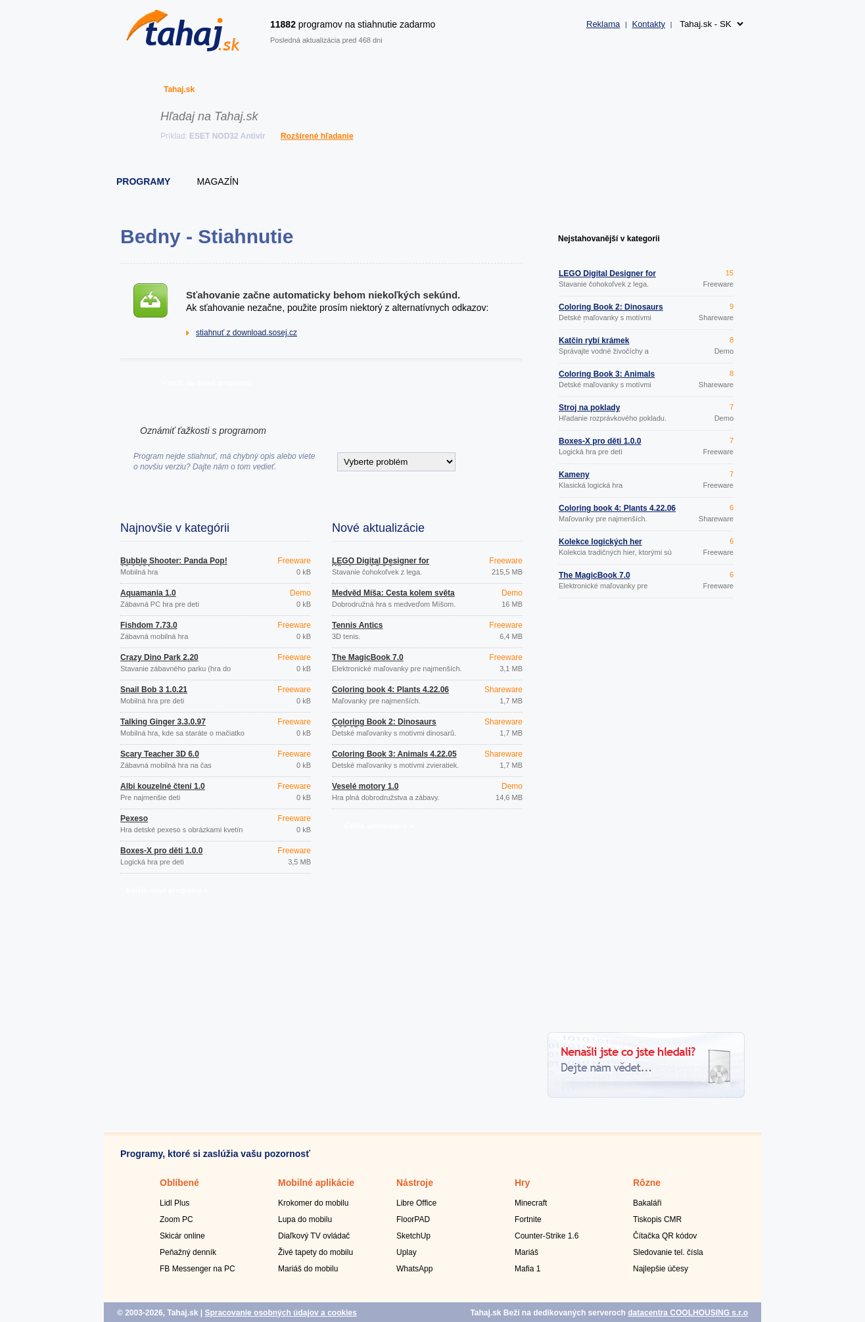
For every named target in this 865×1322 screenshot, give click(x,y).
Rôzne (647, 1182)
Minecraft (531, 1203)
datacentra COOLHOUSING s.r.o (688, 1312)
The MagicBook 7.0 (368, 657)
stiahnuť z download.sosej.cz (246, 332)
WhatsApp (414, 1268)
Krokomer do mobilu (313, 1203)
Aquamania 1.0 (148, 593)
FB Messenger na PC (197, 1268)
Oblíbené (179, 1182)
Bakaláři (647, 1203)
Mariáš (526, 1252)
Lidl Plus (174, 1203)
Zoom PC (176, 1219)
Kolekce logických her (600, 541)
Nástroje (414, 1182)
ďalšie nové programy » (167, 890)
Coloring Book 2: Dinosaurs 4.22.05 (384, 725)
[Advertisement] (646, 817)
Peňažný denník (188, 1252)
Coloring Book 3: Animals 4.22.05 (394, 754)
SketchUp (413, 1235)
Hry (522, 1182)
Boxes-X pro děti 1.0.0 (161, 850)
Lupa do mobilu (305, 1219)
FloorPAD (413, 1219)
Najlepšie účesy (660, 1268)
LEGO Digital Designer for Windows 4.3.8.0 (380, 564)
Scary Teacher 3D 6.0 (159, 754)
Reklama (603, 24)
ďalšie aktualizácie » (378, 826)
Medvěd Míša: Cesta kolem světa (393, 593)
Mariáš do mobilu (308, 1268)
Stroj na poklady (589, 407)
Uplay (406, 1252)
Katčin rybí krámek (594, 340)
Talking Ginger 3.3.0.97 (163, 721)
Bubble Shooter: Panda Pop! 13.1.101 (173, 564)
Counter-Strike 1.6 (546, 1235)
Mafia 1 (527, 1268)
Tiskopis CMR (657, 1219)
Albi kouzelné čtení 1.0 (162, 786)
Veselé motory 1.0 (365, 786)
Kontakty (648, 24)
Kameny (574, 474)
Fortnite (528, 1219)
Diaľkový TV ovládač (314, 1235)
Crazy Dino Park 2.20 (159, 657)
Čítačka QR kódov (665, 1235)
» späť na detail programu (206, 383)
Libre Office (416, 1203)
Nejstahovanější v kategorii (609, 238)
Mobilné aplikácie (316, 1182)
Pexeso (134, 818)
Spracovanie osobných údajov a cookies (280, 1312)
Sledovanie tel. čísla (668, 1252)
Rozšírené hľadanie (317, 136)
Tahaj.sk (179, 89)
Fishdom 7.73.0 (148, 625)
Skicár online (182, 1235)
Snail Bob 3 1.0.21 (153, 689)
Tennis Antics (357, 625)
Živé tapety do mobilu (315, 1252)
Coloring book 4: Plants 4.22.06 (390, 689)
